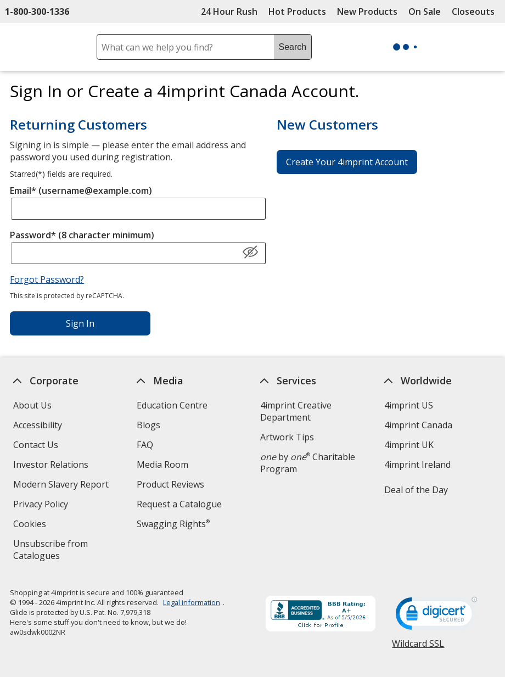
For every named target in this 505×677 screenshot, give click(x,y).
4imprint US (408, 405)
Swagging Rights (173, 524)
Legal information (191, 602)
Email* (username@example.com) (81, 190)
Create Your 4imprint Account (347, 162)
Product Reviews (170, 484)
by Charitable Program (307, 463)
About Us (32, 405)
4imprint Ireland (417, 464)
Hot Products (297, 11)
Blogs (148, 425)
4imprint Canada (418, 425)
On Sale (424, 11)
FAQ (145, 445)
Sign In (80, 323)
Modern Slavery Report (62, 485)
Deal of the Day (416, 490)
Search (293, 47)
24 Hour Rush (229, 11)
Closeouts (473, 11)
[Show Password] (250, 252)
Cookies (31, 525)
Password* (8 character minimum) (82, 235)
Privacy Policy (42, 505)
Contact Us (35, 445)
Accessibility (37, 425)
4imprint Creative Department (296, 411)
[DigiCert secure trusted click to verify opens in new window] (436, 616)
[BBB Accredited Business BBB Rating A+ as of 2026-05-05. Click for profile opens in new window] (321, 615)
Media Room (162, 464)
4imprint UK (409, 445)
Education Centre (172, 405)
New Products (367, 11)
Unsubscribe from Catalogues (54, 551)
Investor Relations (52, 465)
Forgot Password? (47, 279)
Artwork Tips (287, 437)
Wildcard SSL (418, 647)
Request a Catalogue (179, 504)
